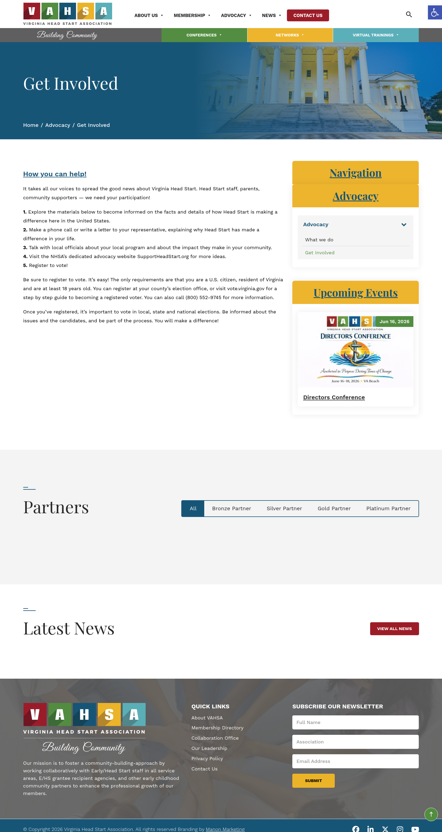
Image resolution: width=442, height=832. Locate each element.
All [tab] (189, 508)
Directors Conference (334, 396)
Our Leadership (209, 748)
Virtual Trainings (376, 34)
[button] (435, 12)
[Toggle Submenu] (403, 224)
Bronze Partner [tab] (228, 508)
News (273, 15)
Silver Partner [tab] (282, 508)
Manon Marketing (225, 828)
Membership (194, 15)
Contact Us (309, 15)
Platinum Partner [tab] (388, 508)
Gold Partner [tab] (333, 508)
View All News (394, 628)
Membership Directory (217, 727)
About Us (150, 15)
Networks (290, 34)
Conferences (204, 34)
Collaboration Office (215, 737)
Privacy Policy (207, 758)
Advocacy (237, 15)
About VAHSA (207, 717)
